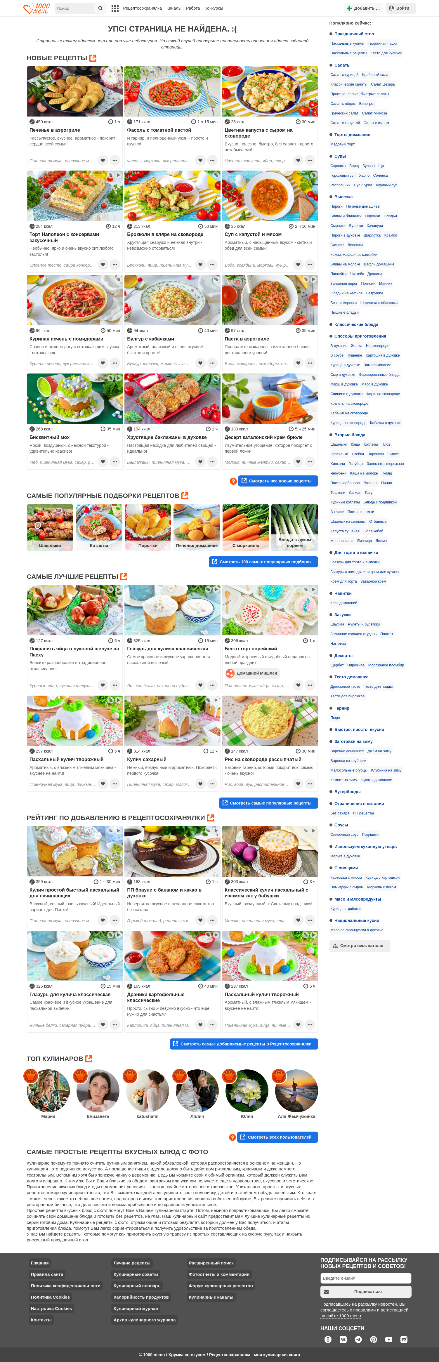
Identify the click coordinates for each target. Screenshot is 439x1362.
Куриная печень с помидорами (66, 338)
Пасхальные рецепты (348, 53)
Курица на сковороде (348, 423)
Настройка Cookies (51, 1308)
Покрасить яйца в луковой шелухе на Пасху (74, 651)
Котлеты (371, 444)
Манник (385, 284)
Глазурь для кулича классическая (167, 648)
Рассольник (340, 185)
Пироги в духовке (345, 235)
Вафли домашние (379, 264)
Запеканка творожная (385, 464)
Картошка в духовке (383, 355)
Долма (381, 541)
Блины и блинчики (346, 216)
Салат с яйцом (342, 104)
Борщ (354, 166)
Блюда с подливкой (380, 502)
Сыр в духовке (342, 375)
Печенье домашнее (362, 206)
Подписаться (353, 1291)
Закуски (342, 614)
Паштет (386, 634)
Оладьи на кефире (346, 293)
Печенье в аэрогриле (55, 130)
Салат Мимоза (374, 113)
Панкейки (338, 274)
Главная (40, 1262)
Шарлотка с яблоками (379, 303)
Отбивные (378, 522)
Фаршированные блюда (379, 375)
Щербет (336, 665)
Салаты (342, 65)
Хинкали (337, 464)
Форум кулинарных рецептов (221, 1285)
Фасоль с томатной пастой (159, 130)
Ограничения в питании (359, 803)
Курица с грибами (345, 909)
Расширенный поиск (211, 1262)
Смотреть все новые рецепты (277, 480)
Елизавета (98, 1116)
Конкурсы (214, 8)
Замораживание (377, 365)
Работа (193, 8)
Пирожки (372, 216)
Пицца (386, 483)
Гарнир (341, 708)
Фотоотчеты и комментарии (219, 1274)
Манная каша (341, 541)
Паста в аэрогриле (247, 338)
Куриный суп (386, 185)
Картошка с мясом (346, 877)
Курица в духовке (345, 365)
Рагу (368, 493)
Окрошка (338, 166)
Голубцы (355, 464)
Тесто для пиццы (378, 687)
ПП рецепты (363, 813)
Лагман (355, 493)
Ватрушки (374, 293)
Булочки (356, 226)
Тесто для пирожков (347, 696)
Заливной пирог (344, 284)
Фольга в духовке (345, 856)
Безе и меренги (343, 303)
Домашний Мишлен (251, 673)
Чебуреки (338, 473)
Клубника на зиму (386, 770)
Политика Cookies (50, 1297)
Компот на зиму (343, 780)
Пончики (368, 284)
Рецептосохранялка (142, 8)
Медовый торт (342, 144)
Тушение (354, 355)
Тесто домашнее (351, 677)
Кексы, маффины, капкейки (353, 255)
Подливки (370, 835)
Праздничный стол (354, 34)
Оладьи (390, 216)
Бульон (368, 166)
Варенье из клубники (348, 761)
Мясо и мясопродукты (357, 899)
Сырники (338, 226)
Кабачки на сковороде (349, 413)
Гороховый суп (342, 175)
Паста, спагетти (360, 512)
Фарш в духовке (344, 384)
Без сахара (339, 813)
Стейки (358, 454)
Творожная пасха (382, 43)
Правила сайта (47, 1274)
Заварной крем (373, 581)
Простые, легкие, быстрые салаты (359, 94)
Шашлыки (338, 444)
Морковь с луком (381, 887)
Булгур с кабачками (150, 338)
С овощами (346, 868)
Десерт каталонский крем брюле (264, 437)
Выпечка (343, 196)
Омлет (393, 454)
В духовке (338, 346)
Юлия (247, 1116)
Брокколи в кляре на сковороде (165, 234)
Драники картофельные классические (156, 997)
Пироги (336, 206)
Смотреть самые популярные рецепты (267, 802)
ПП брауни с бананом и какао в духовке (164, 892)
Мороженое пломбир (386, 665)
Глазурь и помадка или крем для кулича (364, 572)
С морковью (245, 545)
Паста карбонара (345, 483)
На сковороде (377, 346)
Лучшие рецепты (132, 1262)
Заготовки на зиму (353, 741)
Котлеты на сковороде (349, 404)
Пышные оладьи (344, 312)
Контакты (41, 1319)
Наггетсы (338, 644)
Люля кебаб (373, 531)
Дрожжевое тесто (345, 687)
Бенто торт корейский (251, 648)
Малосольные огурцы (348, 770)
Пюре (335, 718)
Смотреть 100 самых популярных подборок (261, 561)
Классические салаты (348, 84)
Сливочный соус (344, 835)
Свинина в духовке (346, 394)
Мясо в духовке (374, 384)
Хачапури (375, 226)
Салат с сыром (376, 123)
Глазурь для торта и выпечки (354, 562)
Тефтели (337, 493)
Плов (385, 444)
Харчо (364, 175)
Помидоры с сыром (346, 887)
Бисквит (337, 245)
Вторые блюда (349, 434)
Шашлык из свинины (347, 522)
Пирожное (356, 665)
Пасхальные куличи (347, 43)
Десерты (343, 655)
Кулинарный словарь (137, 1285)
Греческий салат (344, 113)
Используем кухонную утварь (365, 846)
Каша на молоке (364, 473)
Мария (48, 1116)
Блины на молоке (345, 264)
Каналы (173, 8)
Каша (355, 444)
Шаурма (337, 624)
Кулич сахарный (146, 759)
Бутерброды (347, 791)
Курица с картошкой (382, 877)
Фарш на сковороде (383, 394)
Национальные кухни (356, 920)
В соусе (336, 355)
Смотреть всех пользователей (275, 1137)
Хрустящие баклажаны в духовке (167, 437)
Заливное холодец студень (353, 634)
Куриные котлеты (345, 502)
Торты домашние (352, 134)
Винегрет (367, 104)
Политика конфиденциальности (65, 1285)
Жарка (356, 346)
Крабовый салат (376, 75)
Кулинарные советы (136, 1274)
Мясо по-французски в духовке (356, 930)
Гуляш (386, 473)
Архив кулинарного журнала (145, 1319)
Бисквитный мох (50, 437)
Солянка (380, 175)
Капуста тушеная (345, 531)
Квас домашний (343, 603)
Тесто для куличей (386, 53)
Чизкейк (357, 274)
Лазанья (370, 483)
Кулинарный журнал (136, 1308)
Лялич (197, 1116)
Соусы (341, 825)
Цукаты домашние (376, 780)
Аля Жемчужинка (296, 1116)
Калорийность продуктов (141, 1297)
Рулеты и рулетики (364, 624)
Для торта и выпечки (356, 552)
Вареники (375, 454)
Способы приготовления (360, 336)
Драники (374, 274)
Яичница (364, 541)
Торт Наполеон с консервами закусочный (64, 237)
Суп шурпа (363, 185)
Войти (399, 8)
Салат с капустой (345, 123)
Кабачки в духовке (385, 423)
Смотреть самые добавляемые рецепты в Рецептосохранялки (242, 1043)
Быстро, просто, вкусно (359, 729)
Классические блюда (356, 324)
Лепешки (355, 245)
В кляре (337, 512)
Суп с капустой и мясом (253, 234)
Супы (340, 156)
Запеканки (339, 454)
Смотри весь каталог (358, 945)
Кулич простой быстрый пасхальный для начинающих (74, 892)
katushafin (148, 1116)
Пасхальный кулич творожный (67, 759)
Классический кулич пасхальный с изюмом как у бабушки (266, 892)
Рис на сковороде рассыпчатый (263, 759)
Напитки (343, 593)
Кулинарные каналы (211, 1297)
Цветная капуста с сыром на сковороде (258, 132)
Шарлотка (372, 235)
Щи (381, 166)
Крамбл (390, 235)
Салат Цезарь (383, 84)
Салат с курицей (344, 75)
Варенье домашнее (347, 751)
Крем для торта (343, 581)
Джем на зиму (379, 751)
